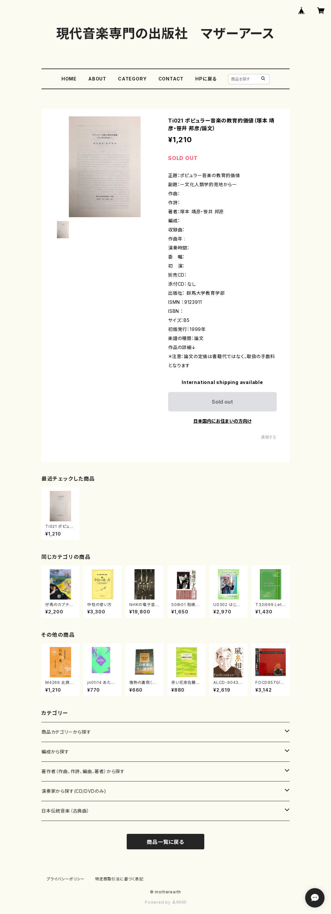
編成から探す (55, 751)
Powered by (165, 902)
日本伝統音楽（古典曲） (65, 810)
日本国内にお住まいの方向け (222, 421)
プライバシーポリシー (66, 879)
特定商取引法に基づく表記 (119, 879)
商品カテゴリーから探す (66, 732)
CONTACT (171, 78)
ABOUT (97, 78)
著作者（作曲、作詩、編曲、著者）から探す (83, 771)
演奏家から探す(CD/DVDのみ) (73, 791)
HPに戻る (206, 78)
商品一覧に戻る (165, 842)
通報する (269, 437)
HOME (69, 78)
